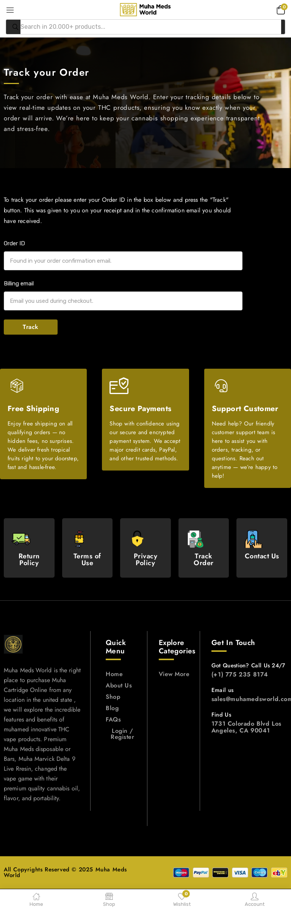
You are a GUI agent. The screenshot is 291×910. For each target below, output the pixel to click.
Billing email (19, 283)
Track (31, 327)
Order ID (14, 243)
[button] (279, 9)
